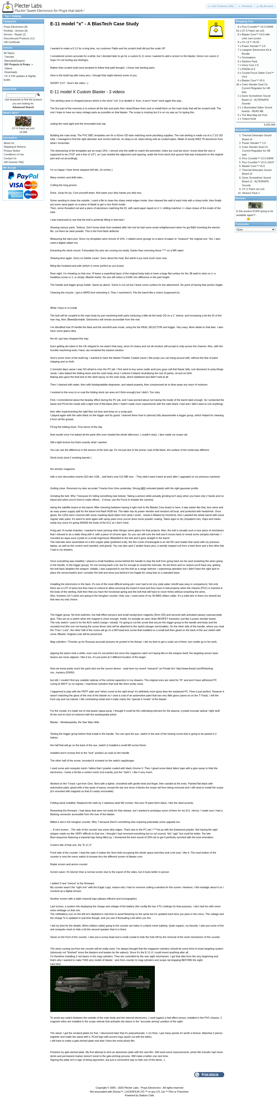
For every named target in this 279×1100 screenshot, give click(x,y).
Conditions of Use (14, 154)
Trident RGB (249, 118)
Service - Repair (13, 34)
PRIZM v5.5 (248, 69)
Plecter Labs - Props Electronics (142, 1087)
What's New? (11, 112)
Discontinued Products (16, 38)
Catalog (16, 16)
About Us (9, 143)
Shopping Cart (244, 21)
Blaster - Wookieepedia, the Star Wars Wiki (74, 722)
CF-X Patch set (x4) (23, 128)
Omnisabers (249, 57)
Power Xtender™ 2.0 (254, 46)
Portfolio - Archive (14, 30)
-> (18, 64)
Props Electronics (14, 26)
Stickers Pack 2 (251, 193)
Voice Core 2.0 (250, 65)
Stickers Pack (249, 61)
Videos (8, 68)
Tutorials (9, 56)
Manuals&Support (14, 60)
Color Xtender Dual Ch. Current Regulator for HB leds (256, 88)
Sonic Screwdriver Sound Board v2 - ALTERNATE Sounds (256, 99)
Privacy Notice (12, 150)
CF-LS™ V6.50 (250, 42)
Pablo (115, 48)
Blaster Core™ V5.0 (253, 80)
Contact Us (10, 158)
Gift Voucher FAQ (14, 162)
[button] (221, 6)
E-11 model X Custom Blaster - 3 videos (87, 92)
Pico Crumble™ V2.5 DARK (257, 26)
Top (6, 16)
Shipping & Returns (15, 146)
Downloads (10, 72)
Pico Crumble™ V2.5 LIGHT (258, 162)
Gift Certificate (12, 42)
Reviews (241, 198)
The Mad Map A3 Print (254, 115)
